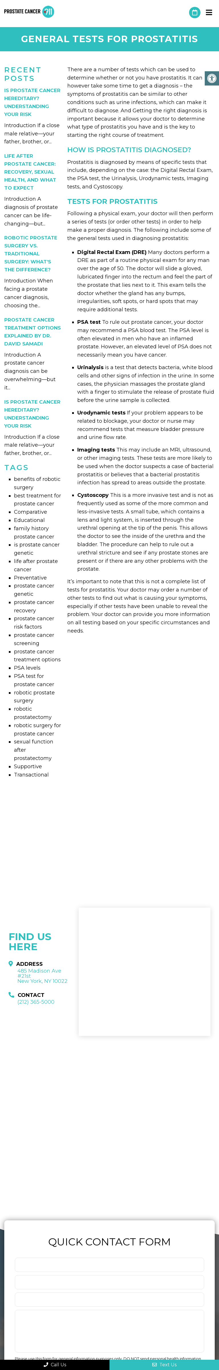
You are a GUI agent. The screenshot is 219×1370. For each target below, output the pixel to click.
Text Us (164, 1364)
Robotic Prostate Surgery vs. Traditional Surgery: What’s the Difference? (30, 254)
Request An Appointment (194, 12)
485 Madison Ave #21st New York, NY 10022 (42, 976)
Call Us (55, 1364)
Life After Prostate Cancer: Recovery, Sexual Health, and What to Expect (30, 172)
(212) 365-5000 (182, 12)
